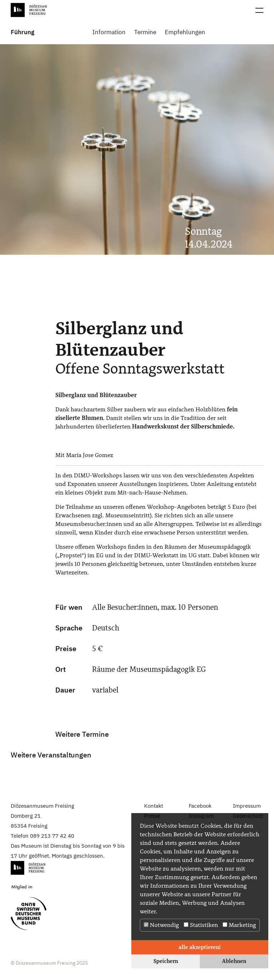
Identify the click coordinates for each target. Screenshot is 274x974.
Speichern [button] (165, 961)
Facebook (200, 805)
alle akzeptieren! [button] (200, 947)
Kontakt (153, 805)
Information (109, 32)
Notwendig (161, 925)
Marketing (239, 925)
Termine (145, 32)
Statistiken (201, 925)
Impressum (247, 805)
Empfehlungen (185, 32)
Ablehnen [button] (234, 961)
